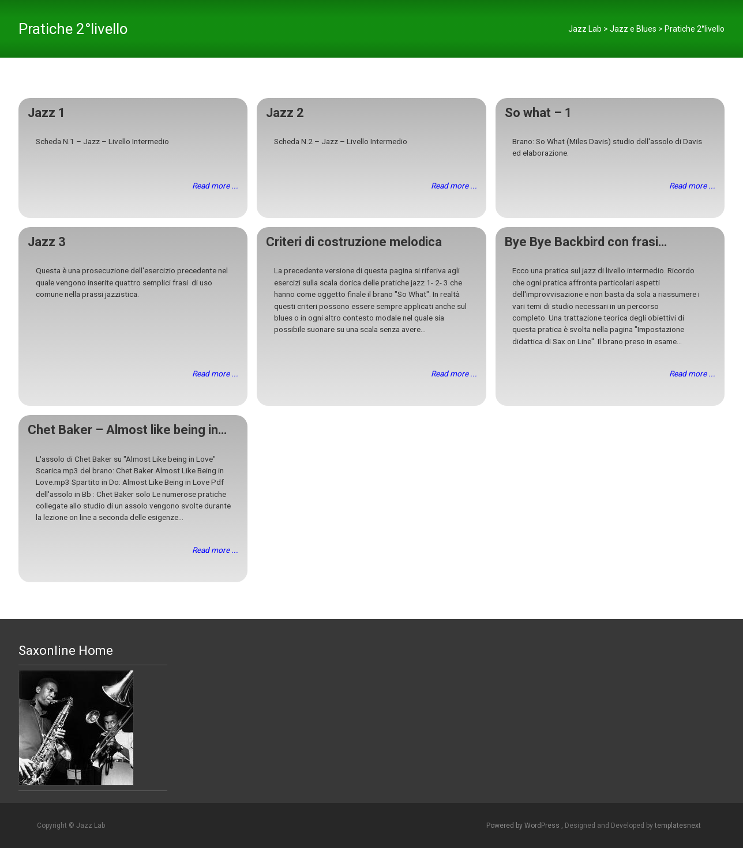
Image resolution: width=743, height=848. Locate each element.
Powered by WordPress (523, 825)
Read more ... (215, 185)
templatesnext (678, 825)
